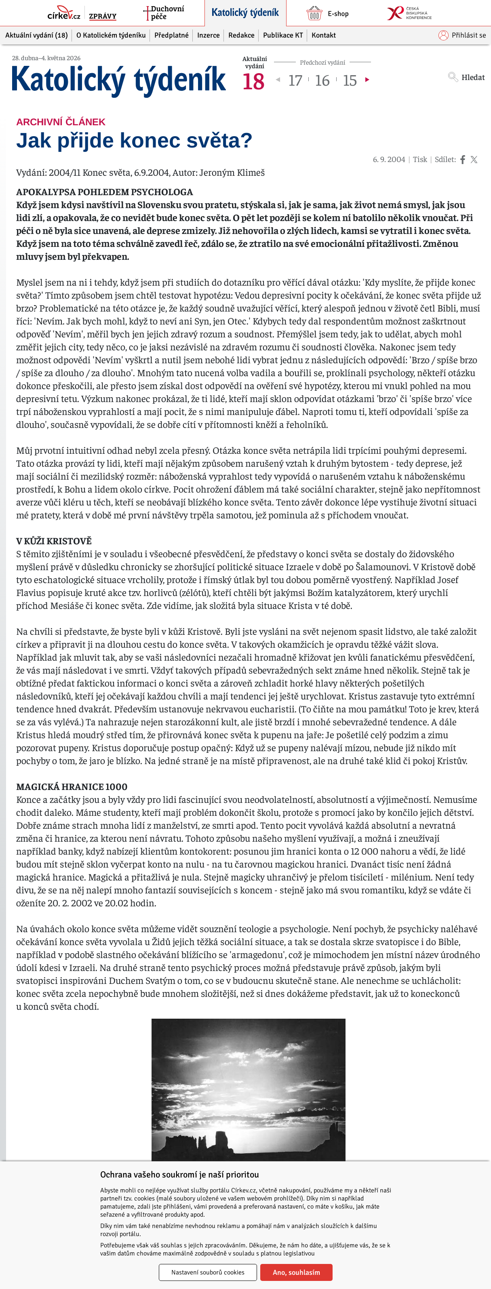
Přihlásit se (462, 35)
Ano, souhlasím (296, 1272)
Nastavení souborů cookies (207, 1272)
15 (350, 79)
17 (295, 79)
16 (322, 79)
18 (253, 79)
